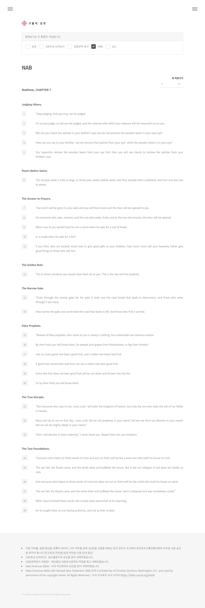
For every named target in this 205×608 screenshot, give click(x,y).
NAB (100, 46)
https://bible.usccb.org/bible (137, 575)
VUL (114, 46)
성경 (34, 46)
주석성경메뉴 (10, 9)
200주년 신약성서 (55, 46)
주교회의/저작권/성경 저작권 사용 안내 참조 (68, 553)
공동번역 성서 (81, 46)
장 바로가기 (177, 78)
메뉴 (195, 9)
